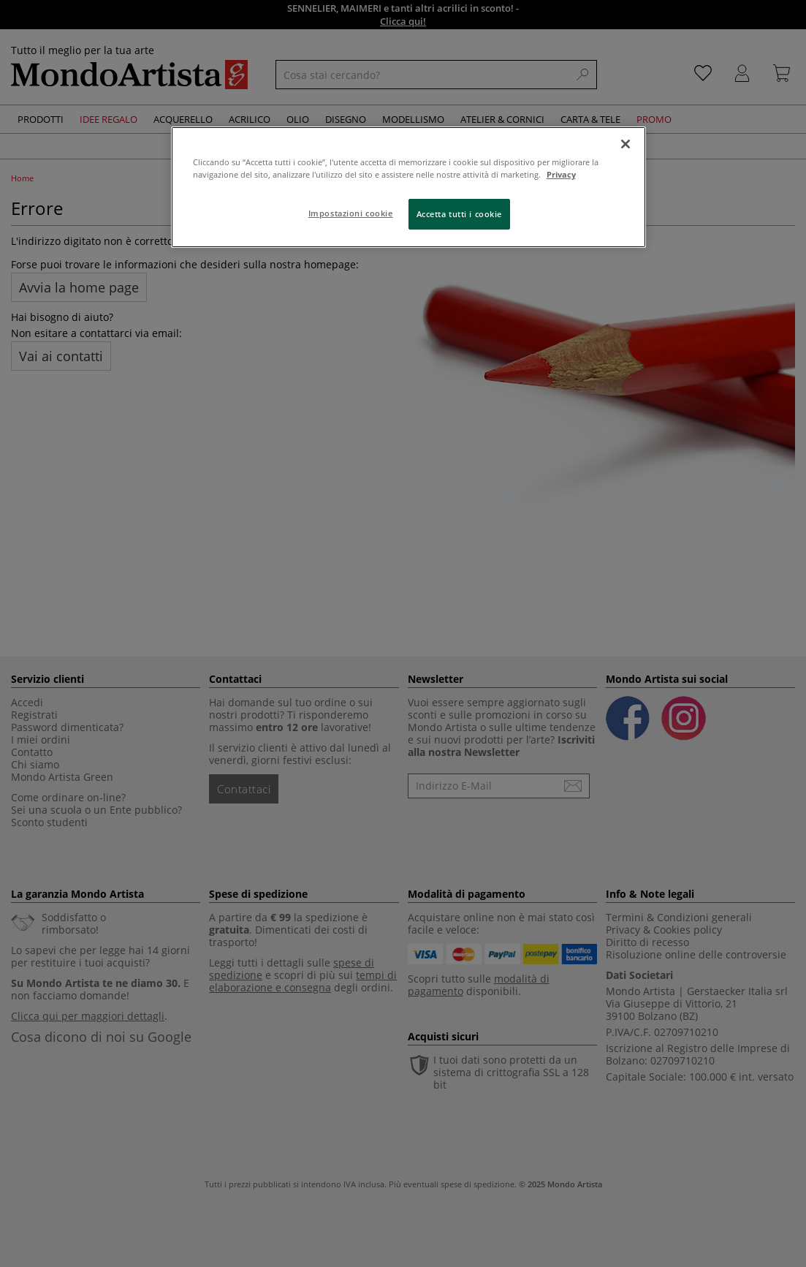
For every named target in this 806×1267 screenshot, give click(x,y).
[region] (408, 187)
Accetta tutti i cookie (460, 213)
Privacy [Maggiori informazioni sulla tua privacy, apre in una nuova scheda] (561, 174)
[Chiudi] (625, 144)
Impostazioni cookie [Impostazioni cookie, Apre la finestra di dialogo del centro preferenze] (350, 213)
